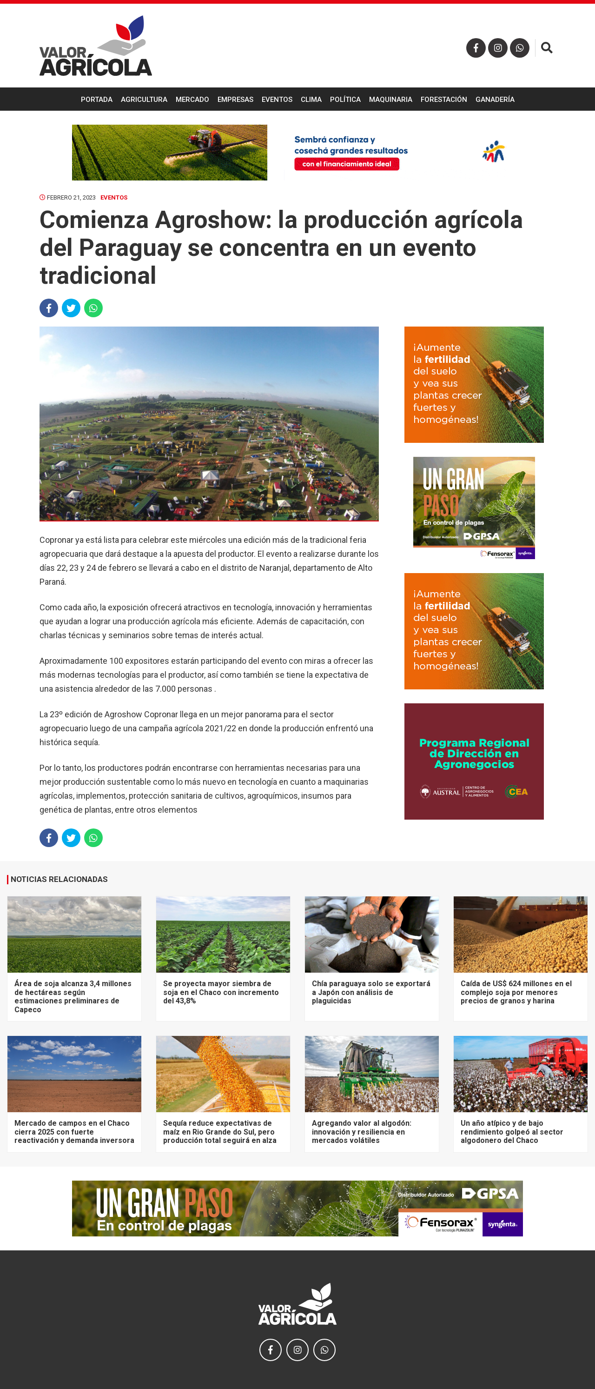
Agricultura (144, 99)
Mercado (192, 99)
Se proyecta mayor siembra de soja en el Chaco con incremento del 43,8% (221, 992)
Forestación (444, 99)
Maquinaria (390, 99)
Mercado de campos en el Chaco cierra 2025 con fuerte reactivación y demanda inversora (74, 1132)
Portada (96, 99)
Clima (311, 99)
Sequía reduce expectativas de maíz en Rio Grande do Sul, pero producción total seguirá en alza (220, 1132)
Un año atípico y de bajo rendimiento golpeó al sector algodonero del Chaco (512, 1132)
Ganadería (495, 99)
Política (345, 99)
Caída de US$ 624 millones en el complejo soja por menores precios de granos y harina (516, 992)
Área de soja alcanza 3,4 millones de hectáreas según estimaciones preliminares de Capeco (73, 996)
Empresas (235, 99)
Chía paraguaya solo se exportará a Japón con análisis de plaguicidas (371, 992)
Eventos (277, 99)
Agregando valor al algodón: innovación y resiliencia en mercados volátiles (361, 1132)
